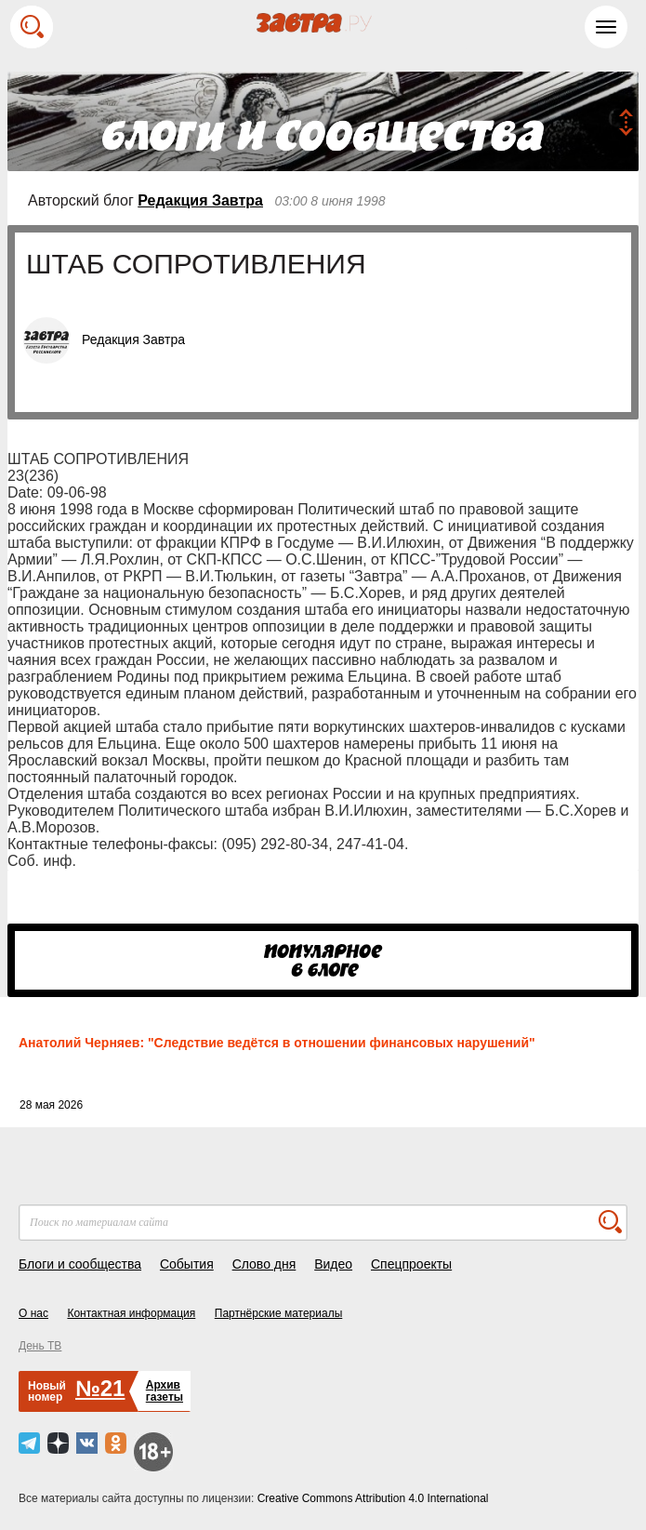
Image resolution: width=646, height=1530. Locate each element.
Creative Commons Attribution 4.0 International (373, 1498)
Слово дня (264, 1264)
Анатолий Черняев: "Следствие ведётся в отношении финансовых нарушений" (277, 1042)
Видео (333, 1264)
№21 (100, 1388)
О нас (33, 1313)
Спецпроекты (411, 1264)
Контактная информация (131, 1313)
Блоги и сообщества (80, 1264)
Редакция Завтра (200, 200)
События (187, 1264)
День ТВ (40, 1345)
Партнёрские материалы (279, 1313)
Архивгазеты (164, 1391)
